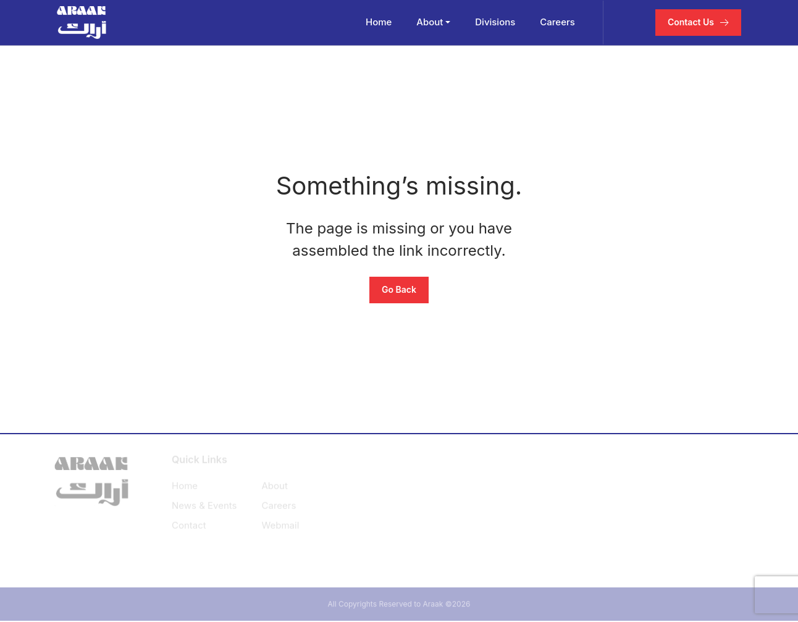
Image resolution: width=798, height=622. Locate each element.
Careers (558, 22)
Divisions (496, 22)
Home (379, 22)
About (431, 22)
